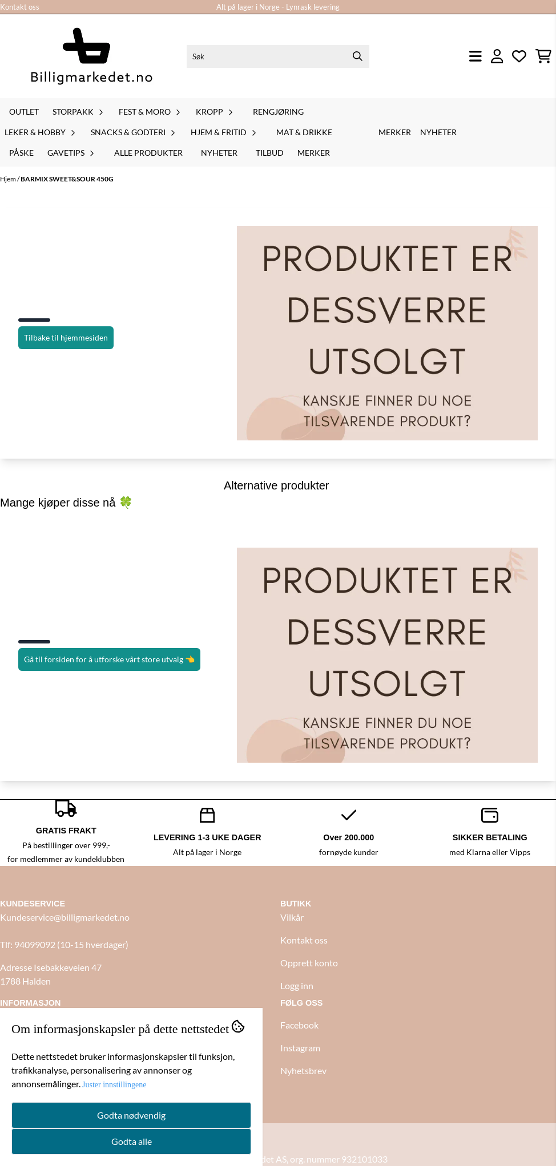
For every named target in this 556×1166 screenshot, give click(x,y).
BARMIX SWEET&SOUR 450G (67, 179)
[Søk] (278, 56)
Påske (21, 152)
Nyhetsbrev (303, 1070)
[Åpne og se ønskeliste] (519, 56)
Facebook (299, 1024)
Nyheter (219, 152)
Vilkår (292, 917)
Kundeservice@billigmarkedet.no (65, 917)
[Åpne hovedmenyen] (475, 56)
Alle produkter (148, 152)
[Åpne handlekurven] (543, 56)
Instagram (300, 1047)
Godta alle (131, 1141)
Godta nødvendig (131, 1115)
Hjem (8, 179)
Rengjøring (278, 111)
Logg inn (296, 985)
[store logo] (91, 56)
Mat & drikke (304, 132)
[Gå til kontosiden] (497, 56)
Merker (313, 152)
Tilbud (270, 152)
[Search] (358, 56)
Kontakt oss (19, 6)
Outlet (24, 111)
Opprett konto (309, 962)
